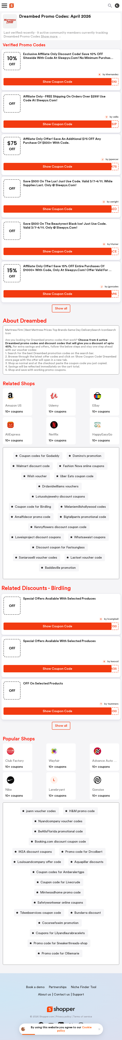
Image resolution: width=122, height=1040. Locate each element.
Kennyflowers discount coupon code (60, 527)
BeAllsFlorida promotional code (60, 831)
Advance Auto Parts (106, 760)
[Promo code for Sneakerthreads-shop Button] (59, 943)
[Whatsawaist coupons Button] (88, 537)
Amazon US (13, 405)
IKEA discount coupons (35, 851)
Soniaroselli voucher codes (38, 557)
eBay (95, 405)
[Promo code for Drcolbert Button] (82, 851)
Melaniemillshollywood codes (85, 506)
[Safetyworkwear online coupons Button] (59, 902)
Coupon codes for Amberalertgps (60, 872)
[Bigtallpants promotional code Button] (83, 517)
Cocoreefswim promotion (60, 922)
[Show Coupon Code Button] (57, 81)
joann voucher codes (41, 811)
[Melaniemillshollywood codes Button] (83, 506)
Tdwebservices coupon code (40, 912)
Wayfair (54, 760)
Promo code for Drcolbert (83, 851)
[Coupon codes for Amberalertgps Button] (58, 872)
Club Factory (14, 760)
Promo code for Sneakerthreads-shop (60, 943)
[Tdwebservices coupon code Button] (39, 912)
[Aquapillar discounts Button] (87, 862)
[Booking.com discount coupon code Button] (59, 841)
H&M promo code (82, 811)
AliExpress (12, 434)
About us (44, 994)
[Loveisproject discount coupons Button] (36, 537)
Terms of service (82, 1016)
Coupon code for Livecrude (60, 882)
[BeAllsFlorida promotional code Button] (59, 831)
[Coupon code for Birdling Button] (31, 506)
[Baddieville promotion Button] (59, 567)
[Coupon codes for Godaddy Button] (37, 456)
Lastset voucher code (86, 557)
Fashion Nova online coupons (83, 466)
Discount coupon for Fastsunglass (60, 547)
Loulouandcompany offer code (39, 861)
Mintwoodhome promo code (60, 892)
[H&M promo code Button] (80, 811)
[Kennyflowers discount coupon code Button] (59, 527)
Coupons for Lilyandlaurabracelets (60, 933)
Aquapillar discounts (88, 861)
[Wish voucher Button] (35, 476)
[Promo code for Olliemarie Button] (59, 953)
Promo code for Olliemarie (60, 953)
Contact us (62, 994)
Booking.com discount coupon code (60, 841)
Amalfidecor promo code (32, 516)
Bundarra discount (87, 912)
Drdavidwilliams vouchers (60, 486)
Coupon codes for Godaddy (39, 455)
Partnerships (58, 987)
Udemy (54, 405)
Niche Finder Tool (83, 987)
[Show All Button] (61, 726)
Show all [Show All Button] (61, 308)
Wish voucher (37, 476)
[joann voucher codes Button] (39, 811)
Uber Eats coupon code (76, 476)
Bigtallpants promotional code (85, 516)
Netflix (53, 434)
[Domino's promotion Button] (85, 456)
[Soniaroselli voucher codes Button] (36, 557)
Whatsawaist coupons (90, 537)
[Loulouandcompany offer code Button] (37, 862)
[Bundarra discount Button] (86, 912)
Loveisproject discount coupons (38, 537)
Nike (8, 789)
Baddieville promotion (60, 567)
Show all (61, 725)
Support (78, 994)
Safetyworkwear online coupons (60, 902)
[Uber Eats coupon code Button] (75, 476)
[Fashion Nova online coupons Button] (82, 466)
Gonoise (98, 789)
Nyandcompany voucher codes (60, 821)
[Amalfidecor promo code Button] (31, 517)
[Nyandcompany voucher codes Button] (59, 821)
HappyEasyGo (102, 434)
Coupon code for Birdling (33, 506)
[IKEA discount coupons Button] (33, 851)
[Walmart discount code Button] (31, 466)
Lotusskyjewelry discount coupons (60, 496)
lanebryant (57, 789)
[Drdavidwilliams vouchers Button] (59, 486)
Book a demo (35, 987)
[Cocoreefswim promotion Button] (59, 923)
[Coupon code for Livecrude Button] (59, 882)
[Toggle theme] (117, 5)
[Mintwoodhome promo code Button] (59, 892)
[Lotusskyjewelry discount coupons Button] (59, 496)
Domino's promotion (87, 455)
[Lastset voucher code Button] (85, 557)
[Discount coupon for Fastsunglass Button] (59, 547)
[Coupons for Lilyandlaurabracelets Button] (59, 933)
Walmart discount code (33, 466)
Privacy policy (63, 1016)
